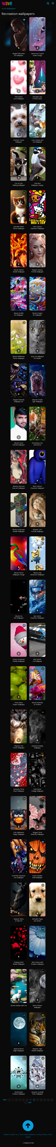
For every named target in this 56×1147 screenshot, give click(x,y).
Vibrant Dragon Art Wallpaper (37, 314)
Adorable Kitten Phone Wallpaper (18, 227)
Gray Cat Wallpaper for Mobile (37, 357)
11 (44, 1100)
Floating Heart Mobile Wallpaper (19, 963)
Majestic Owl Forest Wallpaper (18, 747)
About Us (14, 1134)
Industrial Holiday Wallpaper (37, 747)
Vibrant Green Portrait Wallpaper (19, 444)
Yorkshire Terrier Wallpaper (18, 141)
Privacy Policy (41, 1134)
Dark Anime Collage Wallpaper (37, 790)
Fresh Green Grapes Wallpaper (19, 703)
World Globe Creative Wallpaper (18, 1093)
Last (30, 1102)
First (5, 1100)
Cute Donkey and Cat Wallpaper (37, 141)
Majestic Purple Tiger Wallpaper (37, 401)
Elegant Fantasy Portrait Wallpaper (37, 271)
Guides (28, 1137)
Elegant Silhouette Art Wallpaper (19, 54)
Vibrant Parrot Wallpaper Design (19, 574)
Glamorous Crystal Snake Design (37, 54)
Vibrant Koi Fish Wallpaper (19, 617)
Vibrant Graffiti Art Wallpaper (19, 314)
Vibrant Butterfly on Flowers (37, 703)
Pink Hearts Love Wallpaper (18, 98)
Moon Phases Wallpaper (37, 1006)
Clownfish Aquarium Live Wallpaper (18, 877)
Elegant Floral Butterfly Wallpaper (37, 833)
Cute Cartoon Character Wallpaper (37, 227)
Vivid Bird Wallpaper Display (37, 184)
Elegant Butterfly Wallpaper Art (18, 401)
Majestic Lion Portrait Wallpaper (37, 530)
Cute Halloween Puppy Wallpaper (18, 833)
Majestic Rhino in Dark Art (19, 920)
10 (41, 1100)
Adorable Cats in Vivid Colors (37, 98)
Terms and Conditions (27, 1134)
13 (51, 1100)
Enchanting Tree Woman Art (37, 444)
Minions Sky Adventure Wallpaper (37, 574)
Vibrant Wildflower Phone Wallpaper (19, 357)
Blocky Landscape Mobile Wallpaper (19, 530)
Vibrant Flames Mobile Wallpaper (19, 271)
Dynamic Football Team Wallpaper (37, 1093)
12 (48, 1100)
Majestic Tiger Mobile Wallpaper (37, 1050)
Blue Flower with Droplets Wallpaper (37, 963)
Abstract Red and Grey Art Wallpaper (18, 487)
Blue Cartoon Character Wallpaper (37, 487)
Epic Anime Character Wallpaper (37, 617)
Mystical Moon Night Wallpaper (18, 1050)
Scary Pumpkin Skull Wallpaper (37, 877)
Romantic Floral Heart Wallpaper (18, 790)
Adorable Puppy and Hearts (37, 920)
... (12, 1100)
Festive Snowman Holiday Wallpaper (19, 660)
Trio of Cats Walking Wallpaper (19, 184)
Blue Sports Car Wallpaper (37, 660)
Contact (6, 1134)
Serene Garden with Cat (19, 1005)
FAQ (49, 1134)
